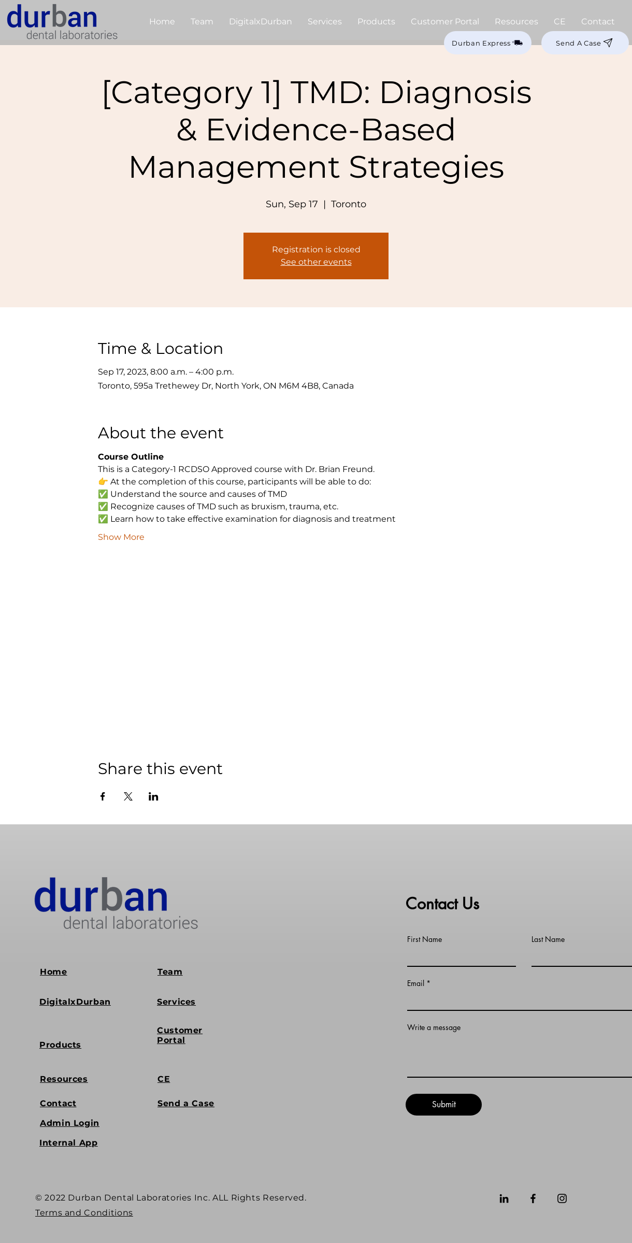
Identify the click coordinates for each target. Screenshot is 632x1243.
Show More (121, 537)
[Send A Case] (585, 42)
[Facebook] (533, 1198)
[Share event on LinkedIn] (154, 796)
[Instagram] (562, 1198)
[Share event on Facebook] (103, 796)
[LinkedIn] (504, 1198)
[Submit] (444, 1105)
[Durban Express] (488, 42)
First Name (424, 939)
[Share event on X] (128, 796)
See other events (316, 262)
